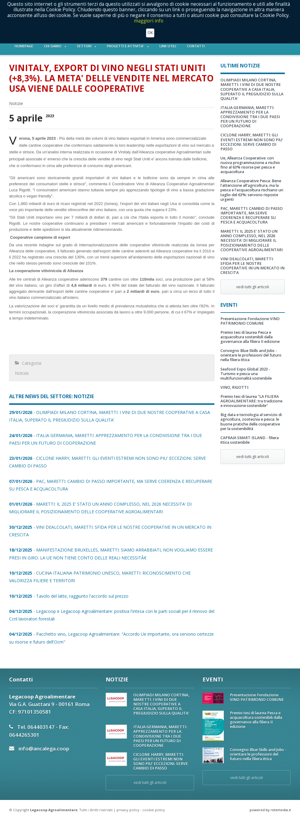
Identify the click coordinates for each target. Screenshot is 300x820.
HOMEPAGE (24, 46)
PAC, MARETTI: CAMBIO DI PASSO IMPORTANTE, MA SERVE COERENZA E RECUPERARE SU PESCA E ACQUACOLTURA (251, 215)
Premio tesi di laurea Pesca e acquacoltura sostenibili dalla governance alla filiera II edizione (250, 337)
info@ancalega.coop (44, 748)
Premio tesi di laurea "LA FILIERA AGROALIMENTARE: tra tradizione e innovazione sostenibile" (251, 401)
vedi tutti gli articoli (252, 286)
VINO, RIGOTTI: (234, 387)
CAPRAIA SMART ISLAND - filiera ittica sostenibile (249, 440)
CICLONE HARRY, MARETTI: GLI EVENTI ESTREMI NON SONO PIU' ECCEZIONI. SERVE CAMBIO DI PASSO (251, 141)
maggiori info (148, 20)
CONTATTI (196, 46)
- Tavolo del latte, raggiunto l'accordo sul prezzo (68, 596)
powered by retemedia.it (270, 810)
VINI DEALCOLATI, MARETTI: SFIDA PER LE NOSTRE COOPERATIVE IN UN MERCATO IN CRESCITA (252, 265)
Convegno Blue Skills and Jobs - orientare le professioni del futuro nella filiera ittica (250, 355)
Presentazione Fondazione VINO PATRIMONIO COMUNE (250, 321)
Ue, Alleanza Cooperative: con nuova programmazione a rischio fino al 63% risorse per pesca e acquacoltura (250, 164)
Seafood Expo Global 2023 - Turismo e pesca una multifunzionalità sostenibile (246, 374)
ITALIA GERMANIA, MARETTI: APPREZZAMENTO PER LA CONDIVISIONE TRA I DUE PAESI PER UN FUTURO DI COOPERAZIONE (250, 116)
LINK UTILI (167, 46)
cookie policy (153, 810)
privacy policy (128, 810)
